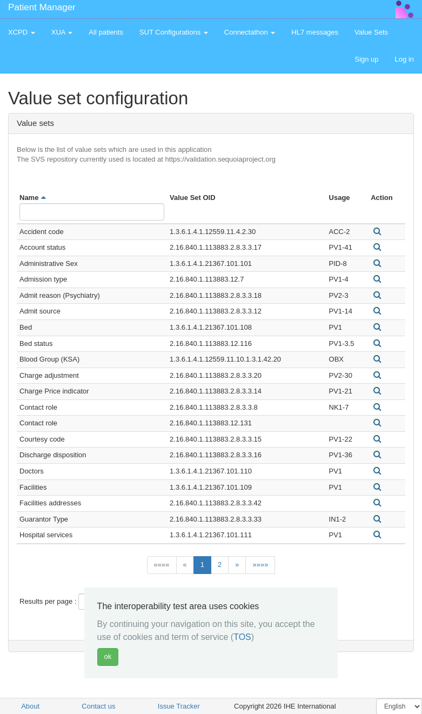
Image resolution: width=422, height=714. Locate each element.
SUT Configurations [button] (173, 32)
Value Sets (371, 32)
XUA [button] (62, 32)
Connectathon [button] (250, 32)
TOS (242, 637)
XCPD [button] (21, 32)
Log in (404, 59)
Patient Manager (42, 7)
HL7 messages (314, 32)
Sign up (366, 59)
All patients (106, 32)
